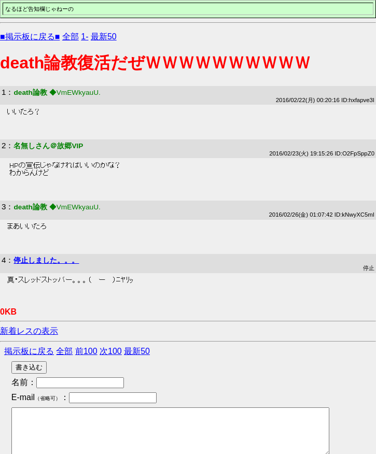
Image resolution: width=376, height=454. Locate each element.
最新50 (104, 36)
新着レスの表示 (29, 331)
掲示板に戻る (29, 351)
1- (84, 36)
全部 (70, 36)
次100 (111, 351)
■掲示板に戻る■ (30, 36)
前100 (86, 351)
